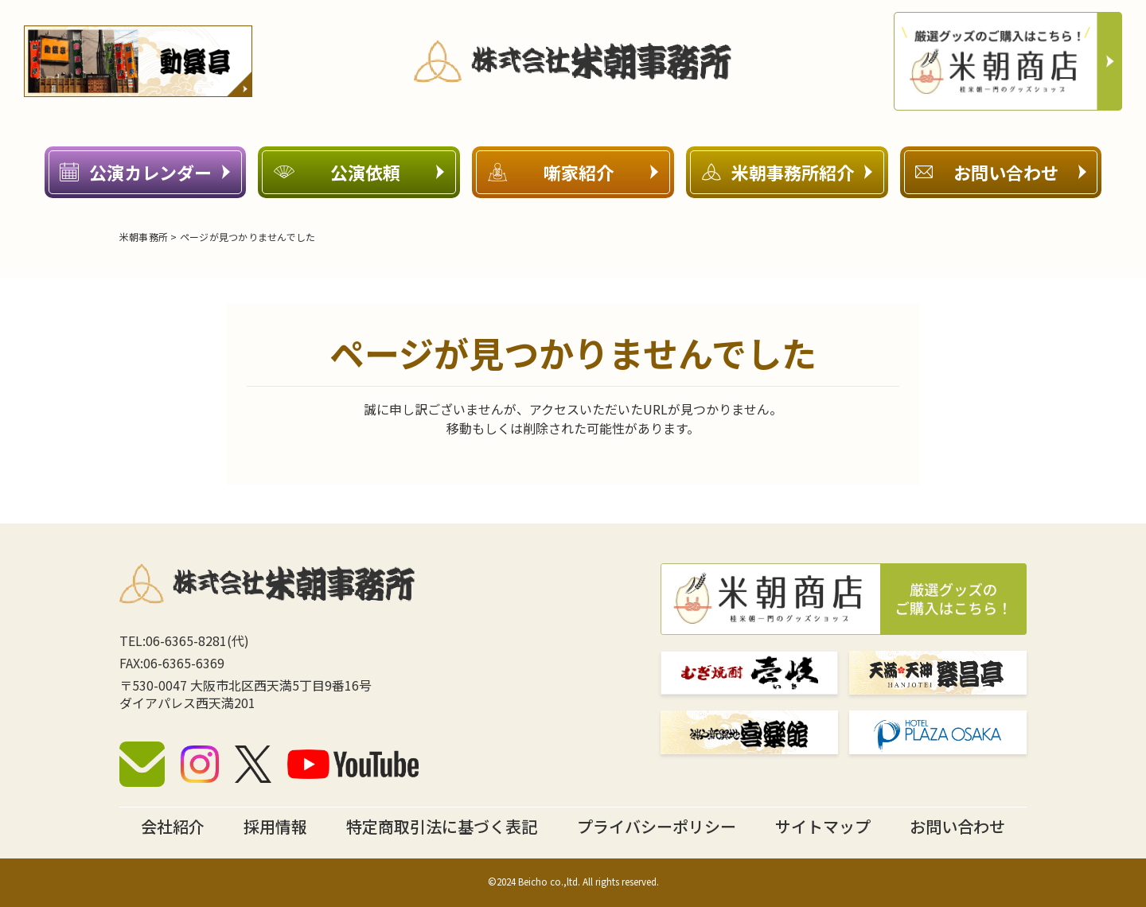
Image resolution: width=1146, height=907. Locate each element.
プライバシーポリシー (656, 826)
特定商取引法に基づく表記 (441, 826)
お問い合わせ (1000, 172)
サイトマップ (823, 826)
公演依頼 (359, 172)
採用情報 (275, 826)
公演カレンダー (145, 172)
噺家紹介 (573, 172)
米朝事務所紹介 (787, 172)
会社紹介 (173, 826)
